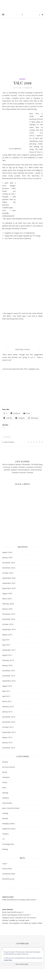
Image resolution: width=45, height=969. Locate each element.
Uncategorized (8, 844)
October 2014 (7, 727)
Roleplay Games (8, 823)
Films (4, 787)
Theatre (5, 834)
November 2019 (8, 619)
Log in (4, 863)
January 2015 (7, 712)
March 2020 (7, 598)
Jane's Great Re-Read (10, 808)
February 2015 (8, 706)
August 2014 (7, 737)
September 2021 (9, 583)
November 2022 (8, 568)
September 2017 (9, 650)
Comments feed (8, 874)
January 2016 (7, 665)
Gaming (5, 793)
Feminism (6, 777)
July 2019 (5, 640)
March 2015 (7, 701)
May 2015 (6, 691)
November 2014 (8, 722)
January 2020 (7, 609)
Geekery (5, 798)
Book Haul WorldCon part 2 (12, 912)
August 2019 (7, 634)
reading (5, 813)
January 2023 (7, 557)
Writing (5, 849)
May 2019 (6, 645)
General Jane (7, 803)
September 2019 (9, 629)
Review (5, 818)
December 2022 (8, 562)
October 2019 (7, 624)
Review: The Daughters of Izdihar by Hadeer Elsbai (22, 923)
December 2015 (8, 670)
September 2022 (9, 578)
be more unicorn (8, 767)
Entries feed (7, 868)
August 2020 (7, 593)
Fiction (4, 782)
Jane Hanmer (9, 442)
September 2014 (9, 732)
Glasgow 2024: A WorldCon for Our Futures (19, 917)
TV (3, 839)
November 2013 (8, 748)
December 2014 (8, 717)
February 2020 (8, 604)
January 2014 (7, 742)
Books (23, 79)
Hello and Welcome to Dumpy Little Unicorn (19, 899)
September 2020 (9, 588)
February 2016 (8, 660)
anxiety (5, 762)
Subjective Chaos (8, 829)
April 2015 (6, 696)
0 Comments (27, 87)
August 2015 (7, 686)
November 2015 (8, 676)
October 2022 (7, 573)
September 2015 (9, 681)
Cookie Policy (8, 960)
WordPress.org (8, 879)
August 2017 (7, 655)
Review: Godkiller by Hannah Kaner (15, 920)
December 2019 (8, 614)
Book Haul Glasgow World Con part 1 (16, 915)
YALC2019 (7, 437)
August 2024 (7, 552)
